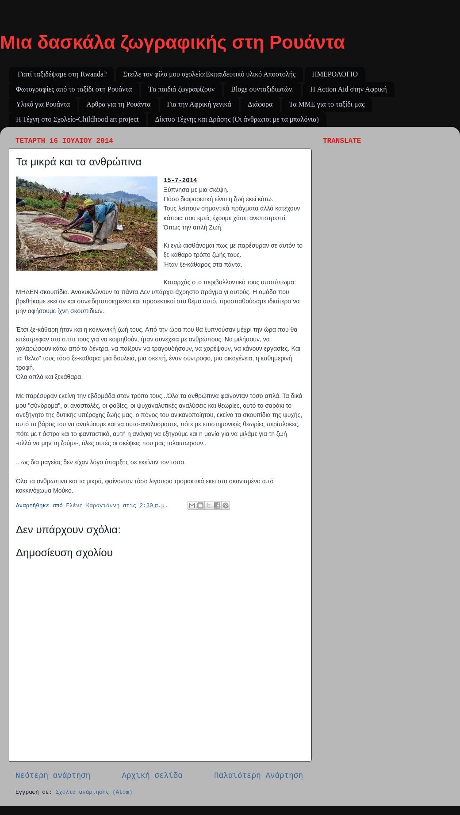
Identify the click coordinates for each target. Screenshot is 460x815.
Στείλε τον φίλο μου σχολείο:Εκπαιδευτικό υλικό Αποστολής (209, 74)
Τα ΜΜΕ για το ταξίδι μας (326, 104)
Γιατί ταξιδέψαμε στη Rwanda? (62, 74)
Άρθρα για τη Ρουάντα (118, 104)
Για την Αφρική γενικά (199, 104)
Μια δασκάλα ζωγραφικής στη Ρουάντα (172, 42)
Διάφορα (260, 104)
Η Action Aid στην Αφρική (348, 89)
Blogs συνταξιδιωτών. (262, 89)
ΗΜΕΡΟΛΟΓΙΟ (335, 74)
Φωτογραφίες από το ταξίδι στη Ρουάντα (74, 89)
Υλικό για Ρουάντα (43, 104)
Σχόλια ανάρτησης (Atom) (94, 792)
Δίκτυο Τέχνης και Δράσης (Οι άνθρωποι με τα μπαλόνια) (236, 119)
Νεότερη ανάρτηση (52, 775)
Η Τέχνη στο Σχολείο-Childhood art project (77, 119)
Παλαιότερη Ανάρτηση (258, 775)
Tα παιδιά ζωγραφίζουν (181, 89)
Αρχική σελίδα (152, 775)
